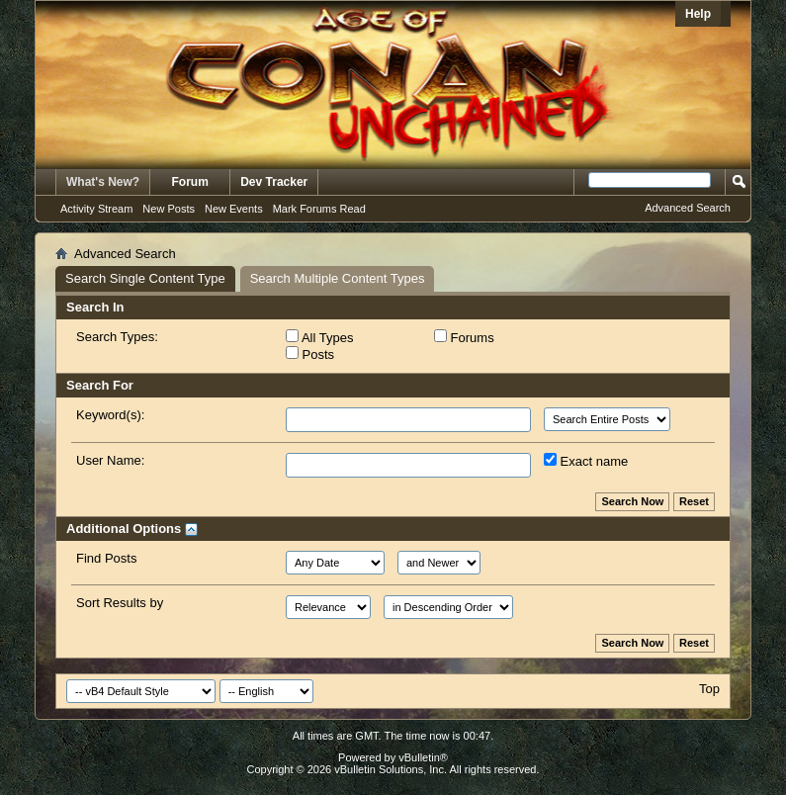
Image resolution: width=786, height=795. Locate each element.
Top (709, 688)
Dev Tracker (273, 182)
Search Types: (117, 336)
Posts (310, 354)
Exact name (586, 461)
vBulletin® (423, 757)
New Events (234, 209)
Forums (464, 337)
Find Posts (106, 558)
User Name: (110, 460)
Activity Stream (96, 209)
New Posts (168, 209)
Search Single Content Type (145, 278)
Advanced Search (688, 208)
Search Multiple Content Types (337, 278)
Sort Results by (119, 602)
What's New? (102, 182)
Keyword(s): (110, 414)
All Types (319, 337)
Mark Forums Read (319, 209)
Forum (190, 182)
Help (698, 14)
